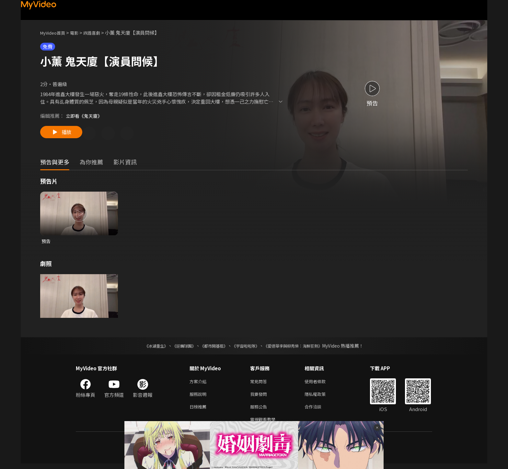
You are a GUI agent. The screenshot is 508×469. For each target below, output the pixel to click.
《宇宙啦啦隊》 (247, 347)
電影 (79, 32)
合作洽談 (318, 410)
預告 (46, 242)
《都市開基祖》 (210, 347)
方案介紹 (199, 383)
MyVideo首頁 (55, 32)
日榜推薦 (199, 410)
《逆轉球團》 (176, 347)
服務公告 (260, 410)
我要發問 (260, 397)
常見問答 (260, 383)
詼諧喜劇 (99, 32)
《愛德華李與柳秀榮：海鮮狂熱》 (301, 347)
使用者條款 (320, 383)
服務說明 (199, 397)
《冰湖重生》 (144, 347)
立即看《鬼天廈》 (85, 115)
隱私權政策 (320, 397)
